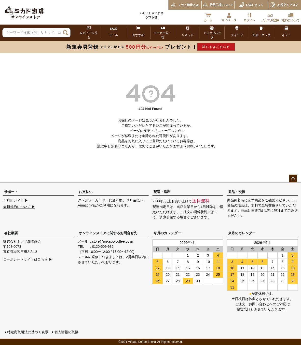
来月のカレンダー (242, 233)
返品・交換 (236, 192)
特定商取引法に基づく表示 (27, 332)
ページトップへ (293, 178)
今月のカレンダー (167, 233)
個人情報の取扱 (66, 332)
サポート (11, 192)
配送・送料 (162, 192)
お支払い (86, 192)
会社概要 (11, 233)
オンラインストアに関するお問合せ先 (108, 233)
